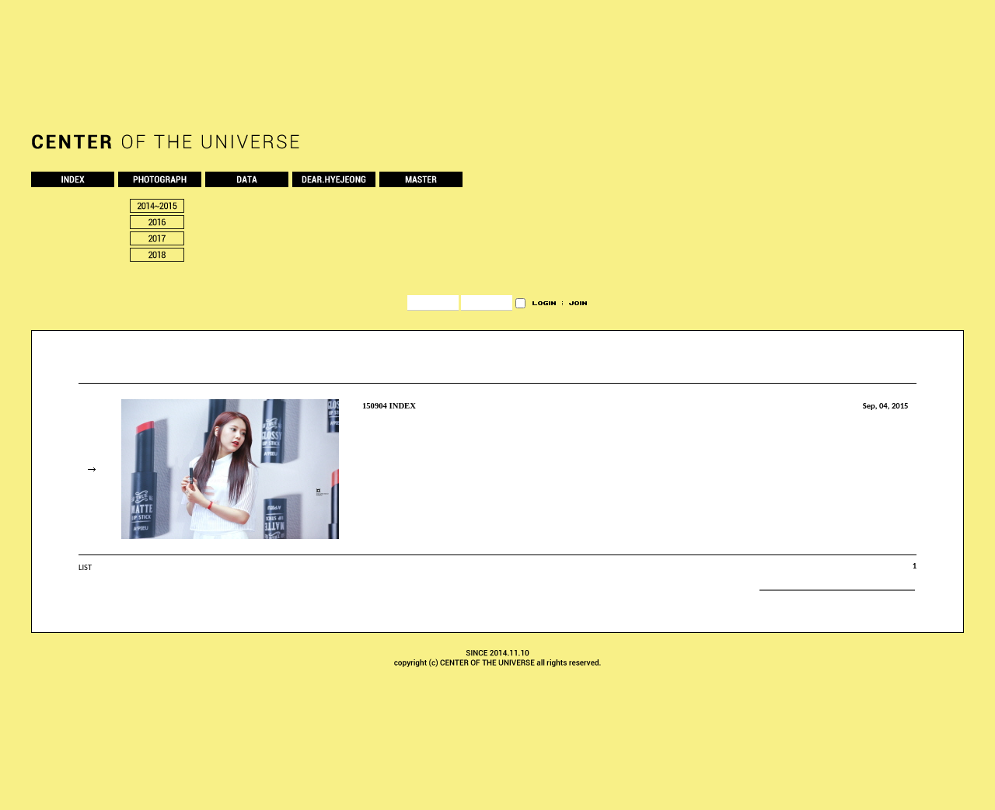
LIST (85, 567)
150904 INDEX (389, 406)
